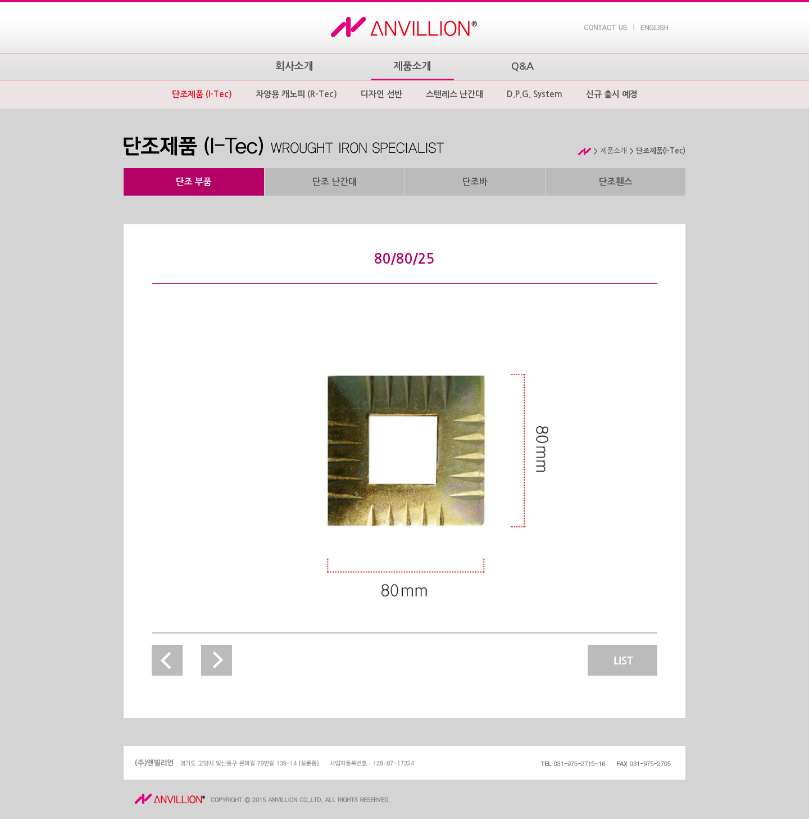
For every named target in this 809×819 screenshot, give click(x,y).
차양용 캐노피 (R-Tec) (296, 94)
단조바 (475, 182)
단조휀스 (616, 182)
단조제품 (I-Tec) (202, 94)
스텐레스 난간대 (454, 94)
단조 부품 (194, 182)
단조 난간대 (334, 182)
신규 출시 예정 (612, 94)
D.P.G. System (534, 94)
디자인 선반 (381, 94)
